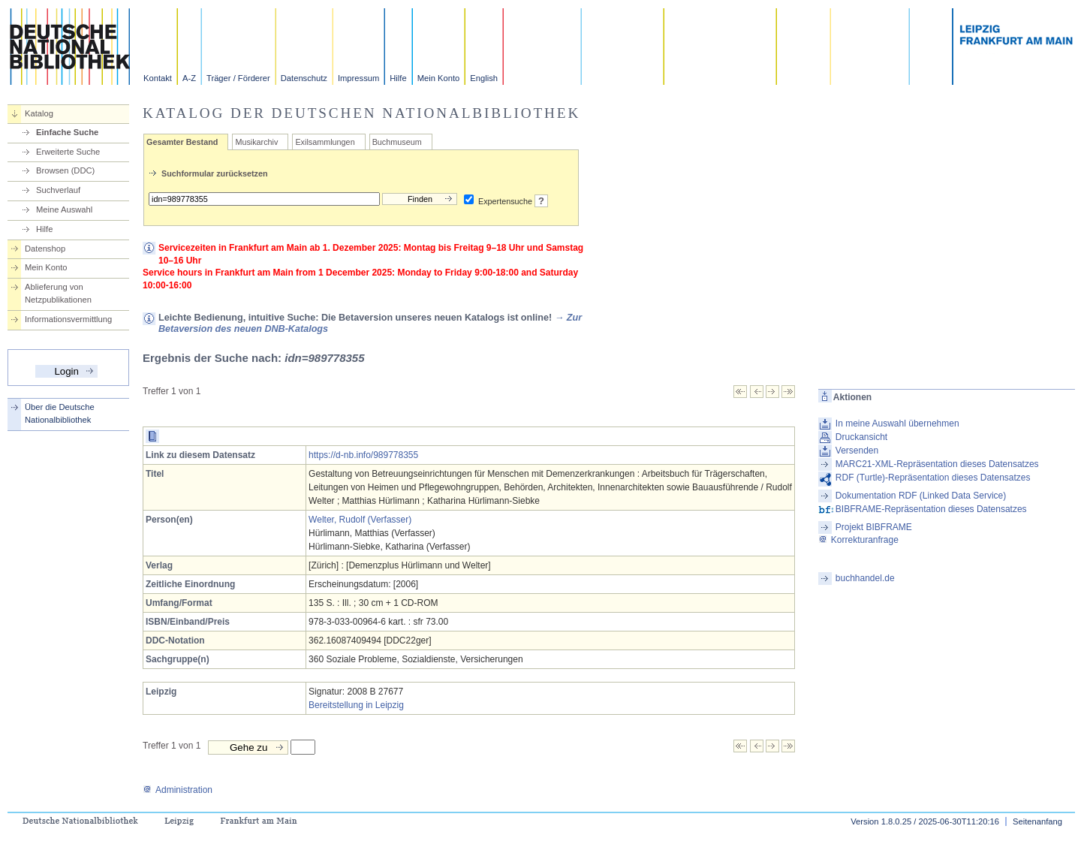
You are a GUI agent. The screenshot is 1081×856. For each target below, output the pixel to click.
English (484, 78)
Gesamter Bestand (182, 141)
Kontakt (157, 78)
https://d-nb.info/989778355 (363, 455)
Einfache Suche (67, 132)
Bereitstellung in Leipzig (356, 705)
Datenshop (45, 248)
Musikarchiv (256, 141)
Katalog (39, 113)
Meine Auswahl (64, 209)
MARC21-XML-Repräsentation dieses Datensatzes (937, 464)
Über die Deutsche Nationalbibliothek (60, 413)
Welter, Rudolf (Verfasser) (360, 519)
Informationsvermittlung (68, 319)
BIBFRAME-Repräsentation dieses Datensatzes (931, 509)
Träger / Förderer (238, 78)
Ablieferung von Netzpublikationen (58, 293)
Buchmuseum (397, 141)
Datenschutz (304, 78)
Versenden (857, 450)
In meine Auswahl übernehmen (897, 423)
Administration (177, 790)
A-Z (189, 78)
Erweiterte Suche (68, 151)
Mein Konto (438, 78)
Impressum (358, 78)
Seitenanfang (1037, 821)
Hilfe (398, 78)
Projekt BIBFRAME (874, 527)
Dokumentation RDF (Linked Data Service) (921, 495)
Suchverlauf (58, 189)
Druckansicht (861, 437)
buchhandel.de (865, 578)
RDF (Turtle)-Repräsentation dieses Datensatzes (933, 477)
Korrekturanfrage (858, 540)
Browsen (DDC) (65, 170)
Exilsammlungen (324, 141)
